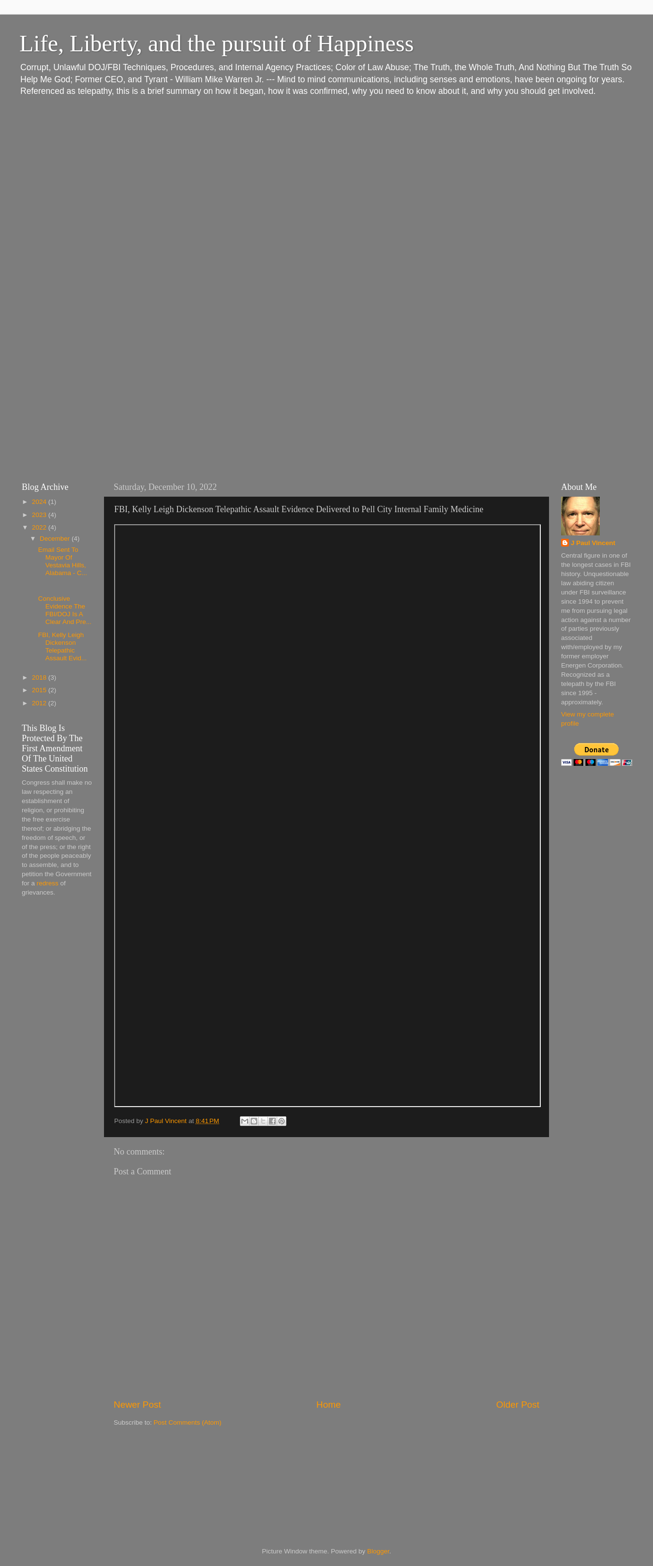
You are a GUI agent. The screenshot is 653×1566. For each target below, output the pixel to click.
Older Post (517, 1404)
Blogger (378, 1551)
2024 (40, 501)
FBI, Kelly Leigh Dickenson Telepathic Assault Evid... (62, 646)
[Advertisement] (60, 1057)
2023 (40, 514)
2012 (40, 703)
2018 (40, 677)
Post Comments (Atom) (188, 1422)
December (56, 538)
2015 (40, 690)
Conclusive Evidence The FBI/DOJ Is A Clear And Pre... (64, 610)
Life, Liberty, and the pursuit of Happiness (216, 43)
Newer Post (137, 1404)
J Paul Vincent (593, 543)
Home (328, 1404)
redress (48, 883)
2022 (40, 527)
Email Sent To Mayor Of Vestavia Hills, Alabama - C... (62, 561)
